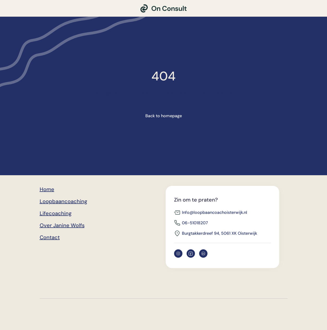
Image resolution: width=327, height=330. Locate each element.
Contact (50, 237)
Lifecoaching (56, 213)
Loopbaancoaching (63, 201)
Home (47, 189)
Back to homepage (163, 116)
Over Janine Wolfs (62, 225)
